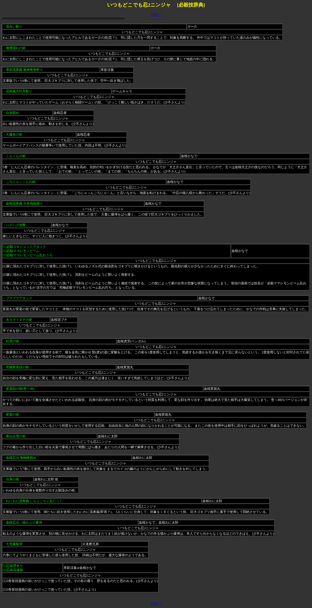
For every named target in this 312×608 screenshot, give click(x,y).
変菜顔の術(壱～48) (20, 388)
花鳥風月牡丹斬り (19, 91)
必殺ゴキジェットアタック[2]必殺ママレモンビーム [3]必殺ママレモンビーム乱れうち (28, 251)
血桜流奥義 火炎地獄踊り (24, 203)
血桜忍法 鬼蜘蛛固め (21, 457)
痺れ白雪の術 (16, 436)
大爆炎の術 (14, 134)
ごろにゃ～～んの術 (20, 182)
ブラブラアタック (19, 298)
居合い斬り (14, 26)
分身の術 (12, 479)
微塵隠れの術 (16, 48)
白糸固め (12, 113)
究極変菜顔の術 (17, 367)
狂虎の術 (12, 341)
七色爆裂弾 (14, 544)
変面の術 (12, 414)
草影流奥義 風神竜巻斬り (24, 69)
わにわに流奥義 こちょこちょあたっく (34, 501)
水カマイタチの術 (19, 319)
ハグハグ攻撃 (16, 225)
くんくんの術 (16, 156)
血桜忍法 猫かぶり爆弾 (24, 522)
